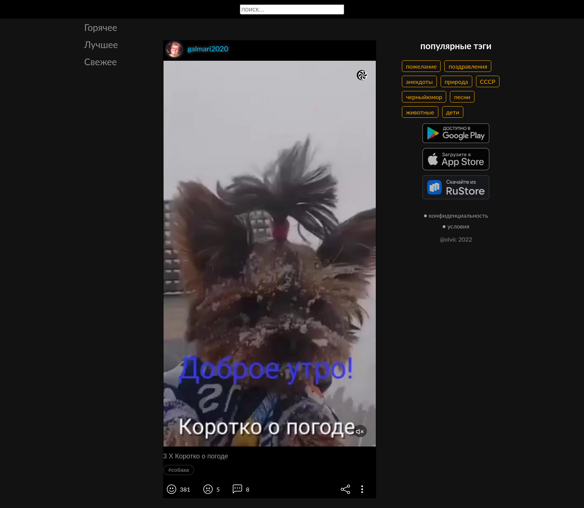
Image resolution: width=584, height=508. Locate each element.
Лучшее (101, 44)
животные (420, 112)
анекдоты (419, 81)
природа (456, 81)
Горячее (100, 27)
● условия (456, 226)
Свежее (100, 61)
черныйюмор (424, 96)
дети (452, 112)
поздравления (467, 66)
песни (462, 96)
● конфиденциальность (456, 215)
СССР (487, 81)
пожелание (421, 66)
